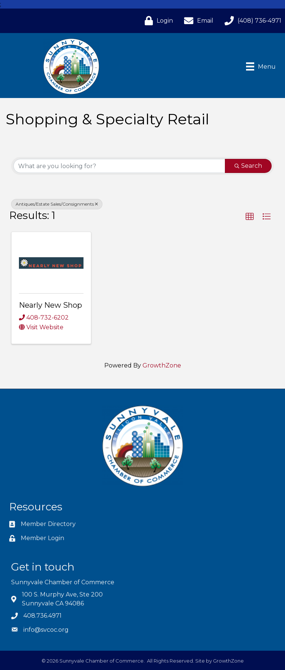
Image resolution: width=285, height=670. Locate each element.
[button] (249, 216)
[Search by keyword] (119, 166)
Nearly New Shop (50, 305)
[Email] (196, 20)
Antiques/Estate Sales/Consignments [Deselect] (57, 204)
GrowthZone (161, 365)
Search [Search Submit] (248, 165)
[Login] (157, 20)
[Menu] (260, 66)
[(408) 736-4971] (251, 20)
